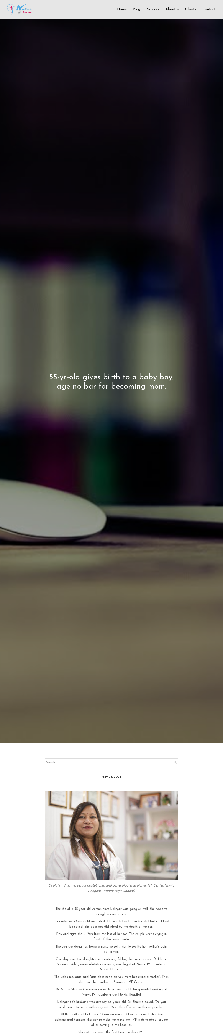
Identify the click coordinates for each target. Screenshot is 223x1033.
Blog (136, 9)
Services (153, 9)
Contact (209, 9)
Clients (190, 9)
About (170, 9)
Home (122, 9)
